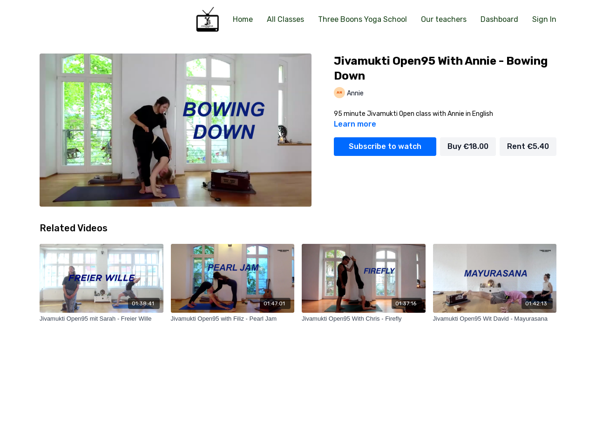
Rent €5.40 (528, 146)
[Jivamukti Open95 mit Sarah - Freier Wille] (101, 318)
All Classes (285, 19)
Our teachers (444, 19)
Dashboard (499, 19)
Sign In (544, 19)
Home (243, 19)
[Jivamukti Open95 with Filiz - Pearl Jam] (233, 318)
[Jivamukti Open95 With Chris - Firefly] (364, 318)
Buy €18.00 (467, 146)
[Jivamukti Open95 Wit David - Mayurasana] (495, 318)
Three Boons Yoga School (362, 19)
